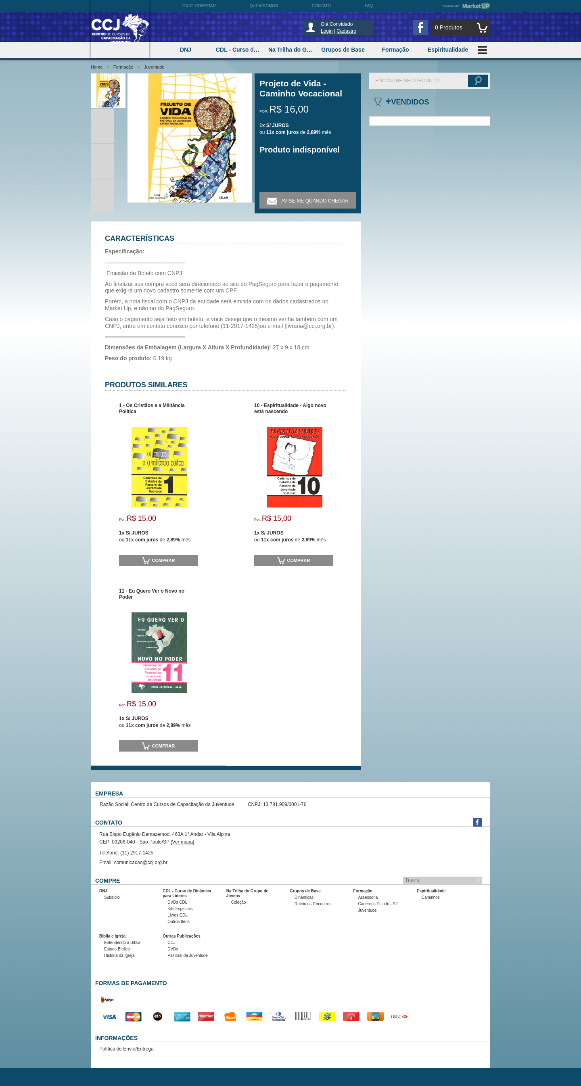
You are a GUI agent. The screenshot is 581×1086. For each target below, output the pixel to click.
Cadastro (346, 31)
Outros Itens (178, 921)
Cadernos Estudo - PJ (377, 904)
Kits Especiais (179, 908)
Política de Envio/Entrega (126, 1049)
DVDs (172, 949)
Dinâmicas (304, 897)
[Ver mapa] (182, 842)
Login (326, 31)
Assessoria (368, 897)
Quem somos (264, 6)
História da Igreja (119, 955)
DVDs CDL (177, 902)
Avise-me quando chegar (308, 200)
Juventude (154, 67)
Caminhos (431, 897)
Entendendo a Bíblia (122, 942)
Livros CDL (177, 915)
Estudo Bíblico (117, 949)
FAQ (369, 6)
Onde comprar (199, 6)
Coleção (238, 902)
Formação (123, 67)
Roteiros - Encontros (313, 904)
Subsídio (112, 897)
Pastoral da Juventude (187, 955)
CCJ (171, 942)
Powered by (466, 6)
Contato (321, 6)
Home (96, 67)
